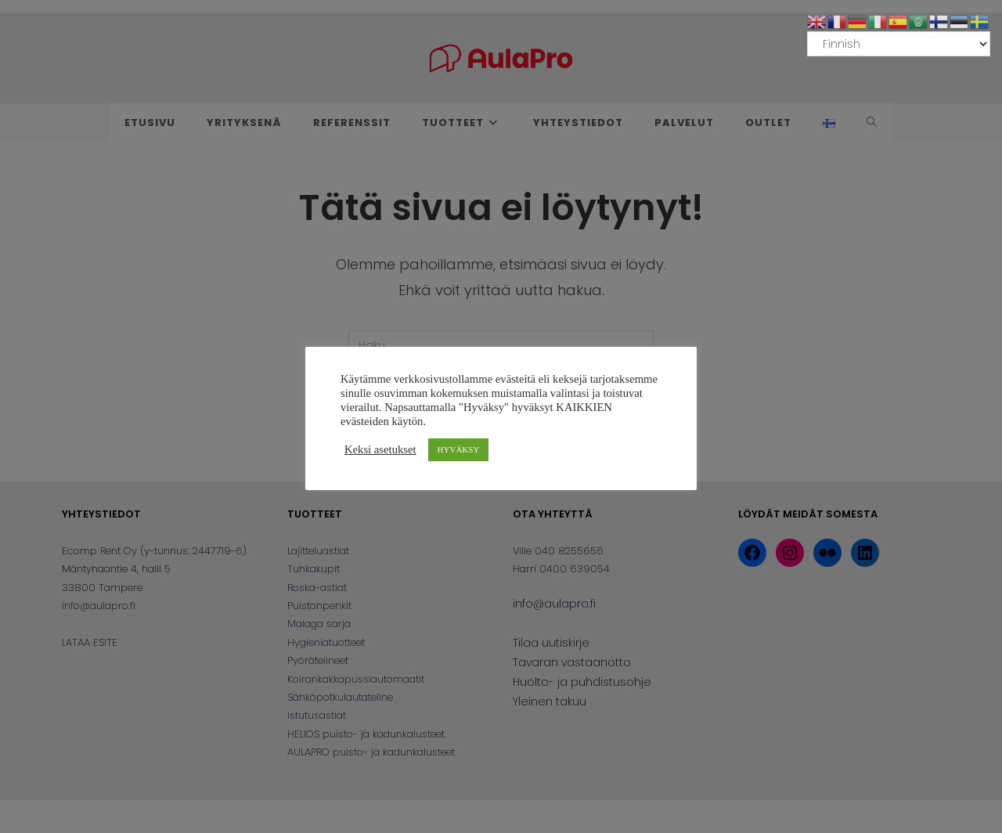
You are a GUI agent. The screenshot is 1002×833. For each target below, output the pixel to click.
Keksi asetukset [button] (380, 449)
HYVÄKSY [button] (459, 449)
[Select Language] (898, 43)
